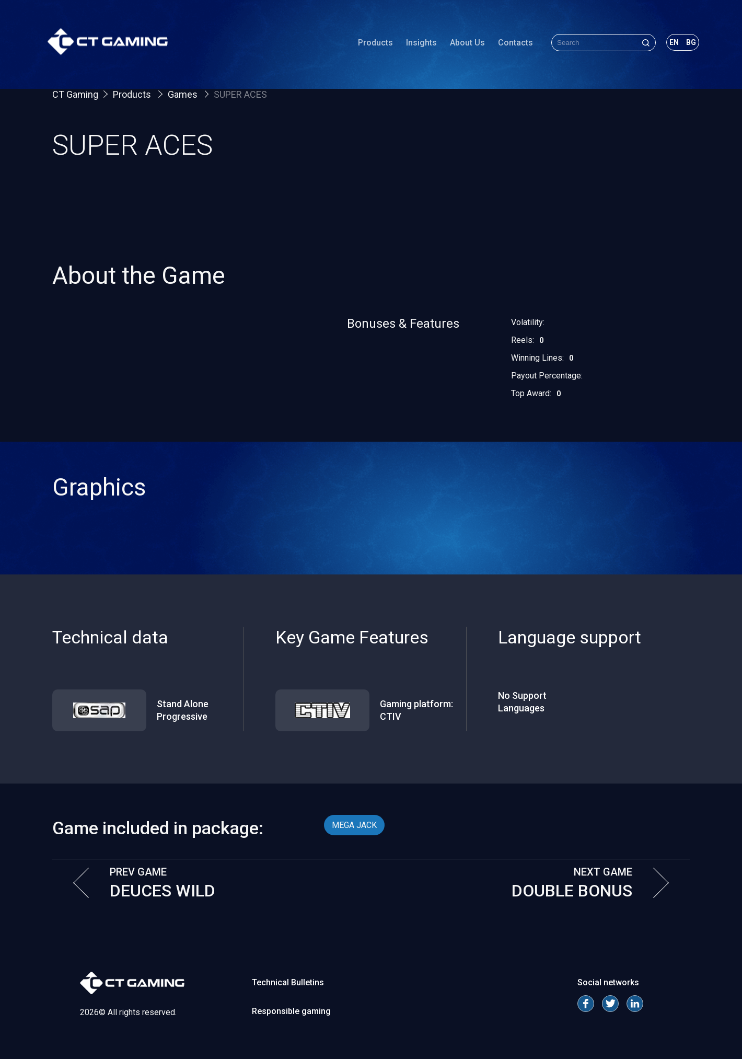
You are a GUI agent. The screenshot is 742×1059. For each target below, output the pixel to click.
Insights (416, 44)
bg (686, 44)
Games (184, 94)
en (669, 44)
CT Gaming (75, 94)
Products (370, 44)
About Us (462, 44)
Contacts (510, 44)
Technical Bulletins (288, 982)
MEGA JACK (354, 825)
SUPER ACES (240, 94)
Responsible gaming (291, 1011)
